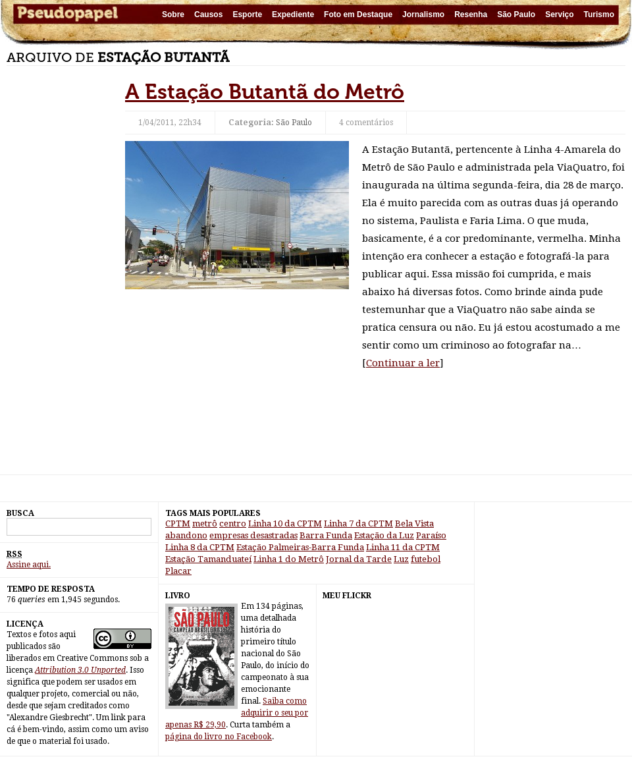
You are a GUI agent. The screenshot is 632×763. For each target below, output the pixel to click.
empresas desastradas (253, 535)
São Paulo (516, 14)
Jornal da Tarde (359, 559)
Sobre (173, 14)
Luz (401, 559)
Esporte (247, 14)
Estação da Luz (384, 535)
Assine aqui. (29, 564)
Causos (208, 14)
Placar (178, 571)
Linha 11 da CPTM (403, 547)
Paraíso (431, 535)
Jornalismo (423, 14)
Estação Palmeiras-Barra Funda (300, 547)
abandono (186, 535)
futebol (425, 559)
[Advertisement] (59, 276)
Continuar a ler (403, 363)
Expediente (293, 14)
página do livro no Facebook (218, 736)
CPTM (177, 523)
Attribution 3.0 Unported (80, 670)
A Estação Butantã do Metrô (264, 91)
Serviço (559, 14)
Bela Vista (414, 523)
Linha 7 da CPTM (358, 523)
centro (232, 523)
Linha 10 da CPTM (285, 523)
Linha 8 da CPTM (199, 547)
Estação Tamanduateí (208, 559)
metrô (204, 523)
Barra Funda (326, 535)
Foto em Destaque (358, 14)
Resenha (470, 14)
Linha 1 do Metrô (288, 559)
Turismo (599, 14)
